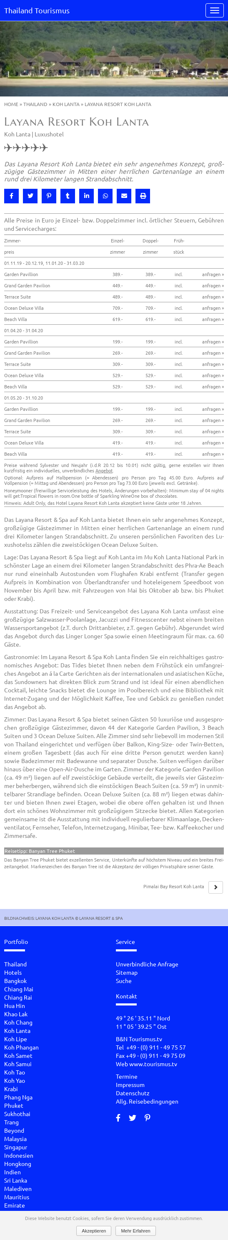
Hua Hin (14, 1005)
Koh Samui (18, 1063)
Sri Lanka (15, 1180)
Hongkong (17, 1163)
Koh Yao (14, 1080)
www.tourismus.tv (153, 1063)
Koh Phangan (21, 1047)
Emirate (14, 1205)
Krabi (11, 1088)
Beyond (14, 1130)
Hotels (13, 972)
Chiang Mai (18, 989)
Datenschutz (133, 1093)
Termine (127, 1076)
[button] (11, 196)
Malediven (18, 1188)
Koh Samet (18, 1055)
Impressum (130, 1084)
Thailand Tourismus (37, 10)
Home (11, 104)
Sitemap (127, 972)
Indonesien (18, 1155)
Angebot (104, 470)
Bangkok (15, 980)
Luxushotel (49, 134)
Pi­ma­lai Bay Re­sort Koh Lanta (173, 886)
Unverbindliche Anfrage (147, 964)
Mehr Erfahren (135, 1230)
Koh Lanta (66, 104)
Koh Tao (14, 1072)
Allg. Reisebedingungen (147, 1101)
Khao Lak (16, 1014)
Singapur (15, 1147)
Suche (124, 980)
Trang (11, 1122)
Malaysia (15, 1138)
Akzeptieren (94, 1230)
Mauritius (16, 1196)
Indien (12, 1172)
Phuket (13, 1105)
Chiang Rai (18, 997)
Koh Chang (18, 1022)
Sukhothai (17, 1113)
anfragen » (213, 274)
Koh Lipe (15, 1038)
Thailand (35, 104)
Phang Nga (18, 1097)
